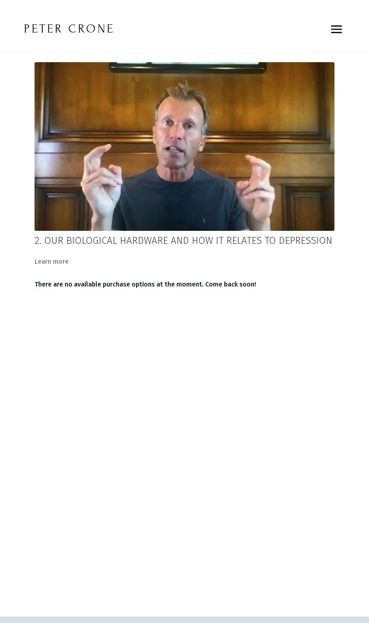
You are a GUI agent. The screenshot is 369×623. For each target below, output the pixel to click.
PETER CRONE (69, 29)
